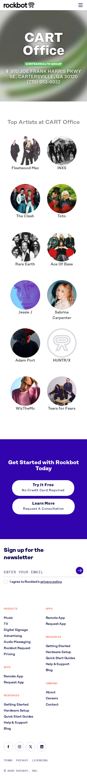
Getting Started (16, 704)
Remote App (13, 676)
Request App (14, 682)
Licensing (40, 760)
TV (6, 624)
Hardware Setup (16, 711)
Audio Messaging (17, 642)
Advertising (13, 636)
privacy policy (51, 582)
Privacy (22, 760)
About (50, 692)
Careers (52, 698)
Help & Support (16, 723)
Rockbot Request (17, 648)
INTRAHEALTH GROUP (44, 64)
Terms (8, 760)
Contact (52, 704)
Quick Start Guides (18, 717)
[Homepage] (19, 5)
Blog (7, 729)
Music (8, 618)
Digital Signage (16, 630)
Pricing (9, 654)
